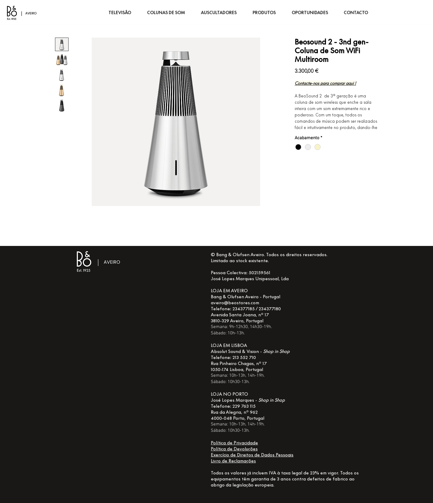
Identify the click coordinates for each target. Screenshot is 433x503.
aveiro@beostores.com (235, 302)
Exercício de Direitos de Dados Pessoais (252, 454)
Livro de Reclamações (233, 460)
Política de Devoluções (234, 448)
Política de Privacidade (234, 442)
